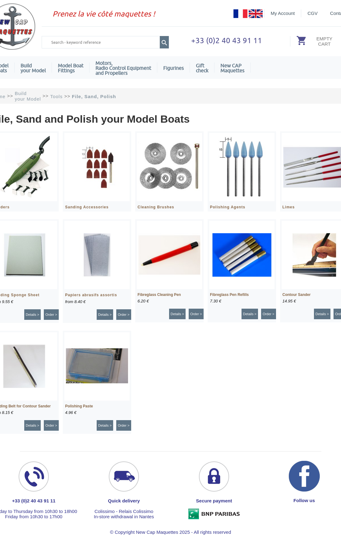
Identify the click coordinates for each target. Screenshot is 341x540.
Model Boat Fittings (70, 68)
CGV (312, 13)
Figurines (173, 68)
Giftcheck (202, 68)
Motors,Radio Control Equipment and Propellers (123, 68)
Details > (32, 314)
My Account (283, 13)
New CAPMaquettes (232, 68)
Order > (51, 314)
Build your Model (33, 68)
